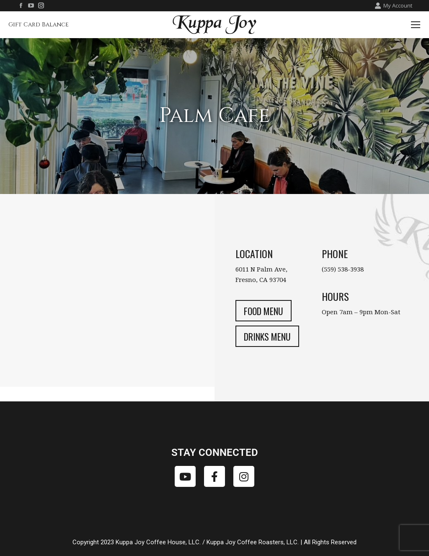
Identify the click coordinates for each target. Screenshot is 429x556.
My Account (393, 6)
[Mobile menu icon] (416, 25)
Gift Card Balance (38, 24)
